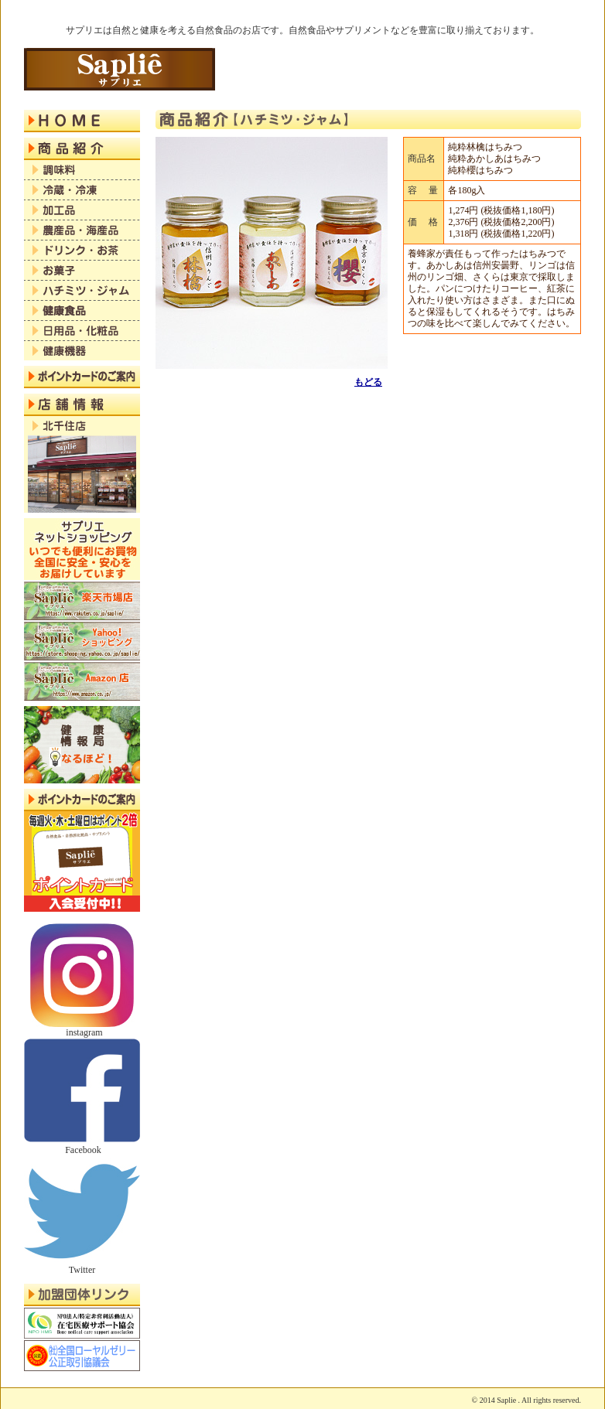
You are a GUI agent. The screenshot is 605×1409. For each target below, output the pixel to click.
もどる (368, 382)
